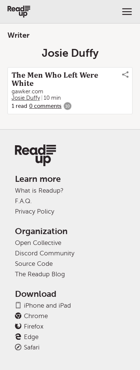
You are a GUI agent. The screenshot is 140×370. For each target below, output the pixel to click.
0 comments (45, 106)
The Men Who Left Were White (55, 79)
